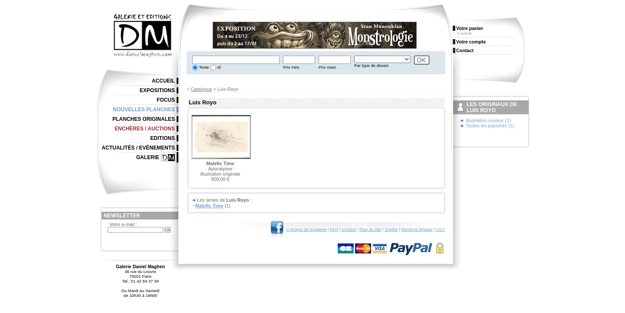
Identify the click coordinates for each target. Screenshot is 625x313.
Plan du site (370, 229)
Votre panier (469, 28)
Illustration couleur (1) (488, 120)
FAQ (334, 229)
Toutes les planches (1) (490, 125)
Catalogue (201, 89)
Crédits (391, 229)
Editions (162, 138)
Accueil (163, 81)
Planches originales (143, 119)
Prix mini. (291, 67)
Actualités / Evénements (138, 148)
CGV (440, 229)
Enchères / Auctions (145, 129)
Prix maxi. (328, 67)
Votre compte (471, 41)
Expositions (157, 90)
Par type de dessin (371, 65)
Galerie (147, 157)
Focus (166, 100)
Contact (349, 229)
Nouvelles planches (144, 110)
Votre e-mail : (123, 224)
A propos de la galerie (306, 229)
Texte (203, 67)
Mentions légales (416, 229)
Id (218, 67)
